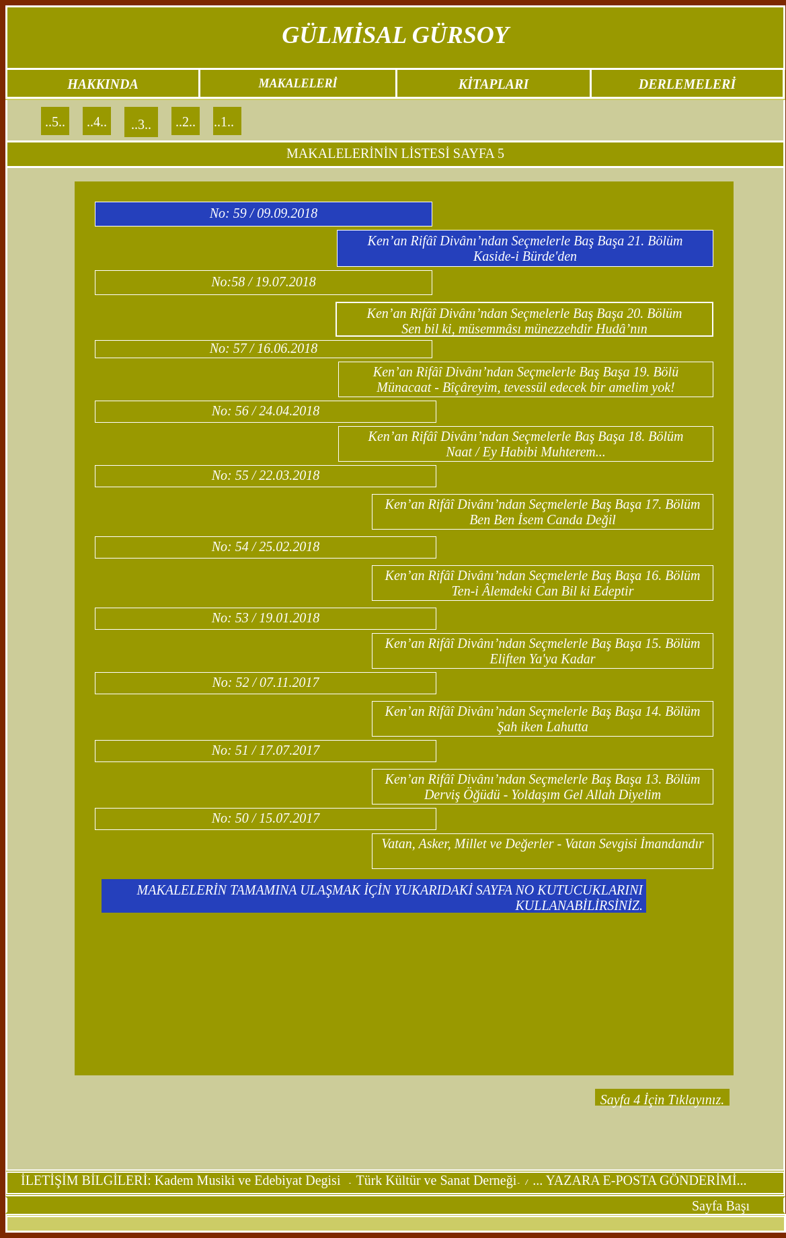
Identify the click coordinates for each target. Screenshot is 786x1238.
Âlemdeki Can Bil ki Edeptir (558, 590)
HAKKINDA (103, 84)
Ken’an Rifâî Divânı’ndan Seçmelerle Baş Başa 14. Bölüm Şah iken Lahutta (543, 719)
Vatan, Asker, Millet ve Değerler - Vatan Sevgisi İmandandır (542, 843)
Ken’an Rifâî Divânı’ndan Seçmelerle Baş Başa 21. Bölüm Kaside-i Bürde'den (525, 248)
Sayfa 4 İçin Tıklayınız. (662, 1099)
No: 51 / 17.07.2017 (266, 750)
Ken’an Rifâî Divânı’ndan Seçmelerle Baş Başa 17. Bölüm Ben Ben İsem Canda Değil (543, 512)
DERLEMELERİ (687, 84)
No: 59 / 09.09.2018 (264, 213)
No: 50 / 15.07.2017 (266, 818)
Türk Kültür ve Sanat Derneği (436, 1180)
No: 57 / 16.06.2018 (264, 348)
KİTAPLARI (493, 84)
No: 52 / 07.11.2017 (265, 682)
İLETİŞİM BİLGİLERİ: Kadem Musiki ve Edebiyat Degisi (182, 1180)
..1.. (224, 121)
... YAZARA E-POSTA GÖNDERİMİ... (639, 1180)
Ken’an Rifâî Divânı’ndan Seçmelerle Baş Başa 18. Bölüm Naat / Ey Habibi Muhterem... (526, 444)
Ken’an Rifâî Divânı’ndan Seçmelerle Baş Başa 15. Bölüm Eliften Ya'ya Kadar (543, 651)
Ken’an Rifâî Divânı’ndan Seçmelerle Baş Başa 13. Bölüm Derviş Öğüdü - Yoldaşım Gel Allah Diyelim (543, 787)
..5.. (55, 121)
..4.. (97, 121)
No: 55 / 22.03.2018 (266, 475)
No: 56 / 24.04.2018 (266, 410)
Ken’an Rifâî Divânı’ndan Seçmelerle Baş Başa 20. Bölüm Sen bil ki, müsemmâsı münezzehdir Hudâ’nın (524, 321)
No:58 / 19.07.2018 (263, 281)
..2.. (185, 121)
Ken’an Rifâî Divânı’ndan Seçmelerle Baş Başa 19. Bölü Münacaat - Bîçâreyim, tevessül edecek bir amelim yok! (525, 379)
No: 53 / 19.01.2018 (266, 617)
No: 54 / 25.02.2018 (266, 546)
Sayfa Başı (721, 1205)
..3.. (141, 124)
